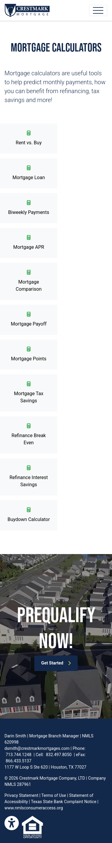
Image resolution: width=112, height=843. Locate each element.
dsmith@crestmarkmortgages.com (37, 748)
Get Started (56, 663)
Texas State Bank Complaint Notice (63, 801)
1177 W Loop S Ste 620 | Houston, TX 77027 (45, 767)
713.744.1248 (18, 754)
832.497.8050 (59, 754)
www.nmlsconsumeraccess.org (33, 808)
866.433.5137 (18, 760)
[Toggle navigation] (98, 10)
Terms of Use (53, 795)
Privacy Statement (21, 795)
